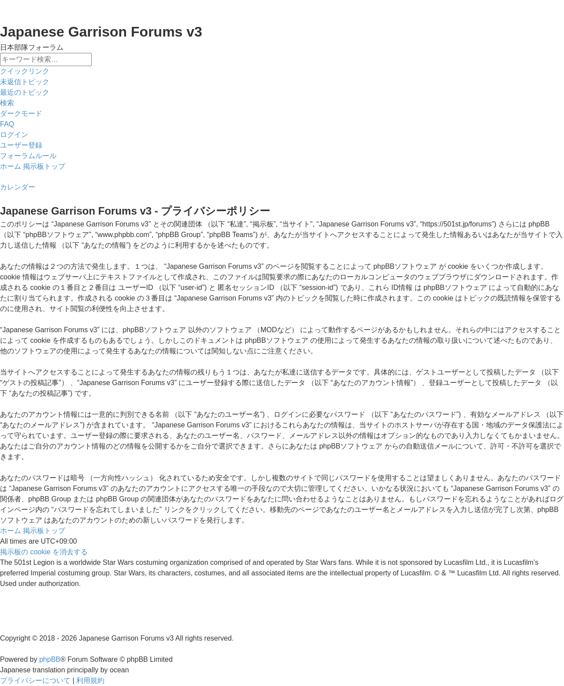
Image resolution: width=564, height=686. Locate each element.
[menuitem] (24, 82)
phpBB (49, 659)
